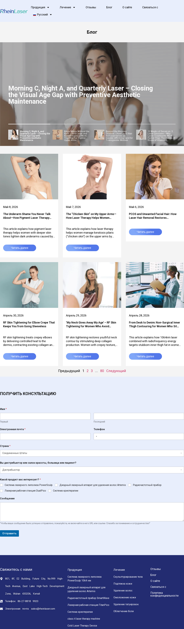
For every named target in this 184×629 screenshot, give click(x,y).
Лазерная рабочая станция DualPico (25, 490)
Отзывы (91, 7)
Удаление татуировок (126, 604)
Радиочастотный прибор (147, 485)
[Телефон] (139, 436)
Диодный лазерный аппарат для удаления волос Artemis (93, 485)
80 (102, 371)
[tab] (29, 135)
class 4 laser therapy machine (84, 618)
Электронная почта (12, 429)
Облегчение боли (123, 611)
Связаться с (150, 7)
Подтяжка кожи (122, 583)
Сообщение (7, 498)
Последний (99, 421)
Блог (109, 7)
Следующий (116, 371)
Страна (5, 446)
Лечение (68, 7)
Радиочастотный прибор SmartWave (88, 598)
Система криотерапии (65, 490)
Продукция (40, 7)
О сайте (127, 7)
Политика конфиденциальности (164, 594)
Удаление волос (122, 590)
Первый (4, 421)
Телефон (99, 429)
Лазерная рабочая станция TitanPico (88, 604)
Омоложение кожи (124, 597)
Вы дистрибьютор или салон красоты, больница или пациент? (38, 462)
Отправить (9, 533)
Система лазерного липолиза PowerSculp (29, 485)
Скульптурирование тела (128, 576)
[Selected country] (96, 436)
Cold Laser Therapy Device (82, 625)
